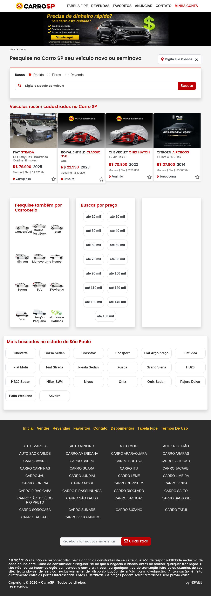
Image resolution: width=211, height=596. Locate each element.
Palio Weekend (20, 396)
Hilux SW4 (55, 381)
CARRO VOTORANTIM (82, 515)
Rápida (38, 75)
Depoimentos (122, 429)
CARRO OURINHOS (129, 482)
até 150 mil (105, 316)
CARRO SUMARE (82, 508)
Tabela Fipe (77, 6)
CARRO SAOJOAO (129, 497)
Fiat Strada (54, 367)
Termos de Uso (174, 429)
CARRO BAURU (82, 460)
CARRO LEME (129, 475)
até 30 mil (93, 231)
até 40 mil (117, 231)
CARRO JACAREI (176, 468)
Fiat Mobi (20, 367)
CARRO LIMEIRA (176, 475)
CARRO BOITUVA (128, 460)
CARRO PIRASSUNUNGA (82, 489)
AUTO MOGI (129, 446)
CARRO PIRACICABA (35, 489)
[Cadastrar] (136, 539)
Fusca (122, 367)
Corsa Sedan (55, 353)
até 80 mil (117, 259)
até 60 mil (117, 245)
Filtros (56, 75)
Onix (122, 381)
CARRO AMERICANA (82, 453)
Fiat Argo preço (156, 353)
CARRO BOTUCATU (176, 460)
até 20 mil (117, 216)
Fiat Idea (190, 353)
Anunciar (143, 6)
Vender (43, 429)
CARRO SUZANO (129, 508)
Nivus (88, 381)
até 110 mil (93, 288)
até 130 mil (93, 302)
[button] (102, 43)
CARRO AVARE (35, 460)
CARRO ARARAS (176, 453)
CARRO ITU (129, 468)
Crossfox (88, 353)
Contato (163, 6)
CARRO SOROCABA (35, 508)
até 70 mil (93, 259)
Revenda (77, 75)
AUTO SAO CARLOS (35, 453)
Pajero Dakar (190, 381)
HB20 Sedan (20, 381)
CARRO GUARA (82, 468)
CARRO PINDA (176, 482)
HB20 (190, 367)
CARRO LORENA (35, 482)
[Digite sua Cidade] (179, 59)
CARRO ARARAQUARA (129, 453)
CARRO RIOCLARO (129, 489)
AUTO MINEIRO (82, 446)
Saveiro (55, 396)
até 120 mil (117, 288)
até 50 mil (93, 245)
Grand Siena (156, 367)
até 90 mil (93, 273)
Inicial (28, 429)
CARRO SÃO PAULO (82, 497)
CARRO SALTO (176, 489)
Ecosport (122, 353)
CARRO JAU (35, 475)
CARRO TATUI (176, 508)
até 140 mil (117, 302)
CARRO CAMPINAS (35, 468)
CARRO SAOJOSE (176, 497)
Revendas (100, 6)
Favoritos (122, 6)
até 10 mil (93, 216)
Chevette (21, 353)
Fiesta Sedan (88, 367)
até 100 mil (117, 273)
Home (12, 49)
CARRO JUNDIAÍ (82, 475)
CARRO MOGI (82, 482)
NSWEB (197, 580)
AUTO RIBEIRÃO (176, 446)
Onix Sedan (156, 381)
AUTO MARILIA (35, 446)
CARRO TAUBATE (35, 515)
